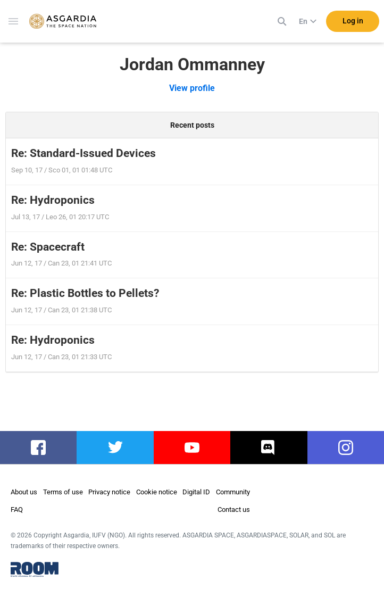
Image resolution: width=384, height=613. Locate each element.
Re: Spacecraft (48, 247)
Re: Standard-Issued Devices (83, 153)
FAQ (17, 509)
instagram (345, 447)
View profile (192, 88)
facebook (38, 447)
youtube (192, 447)
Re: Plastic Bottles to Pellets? (85, 293)
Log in (353, 20)
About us (24, 492)
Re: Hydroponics (53, 200)
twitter (115, 447)
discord (268, 447)
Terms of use (63, 492)
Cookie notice (156, 492)
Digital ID (196, 492)
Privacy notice (109, 492)
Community (233, 492)
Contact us (234, 509)
